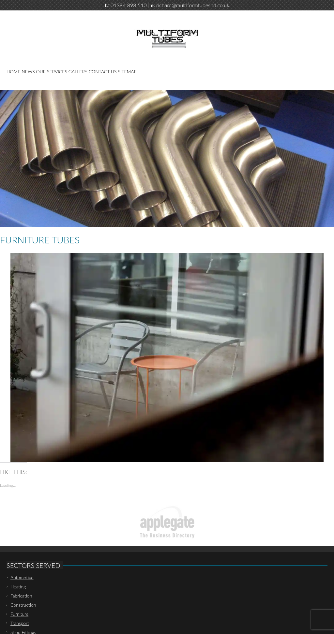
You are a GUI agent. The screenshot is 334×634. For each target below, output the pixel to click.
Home (13, 71)
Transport (19, 623)
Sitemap (127, 71)
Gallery (77, 71)
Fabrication (21, 595)
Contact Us (103, 71)
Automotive (22, 577)
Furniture (19, 614)
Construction (23, 605)
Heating (18, 586)
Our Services (51, 71)
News (28, 71)
